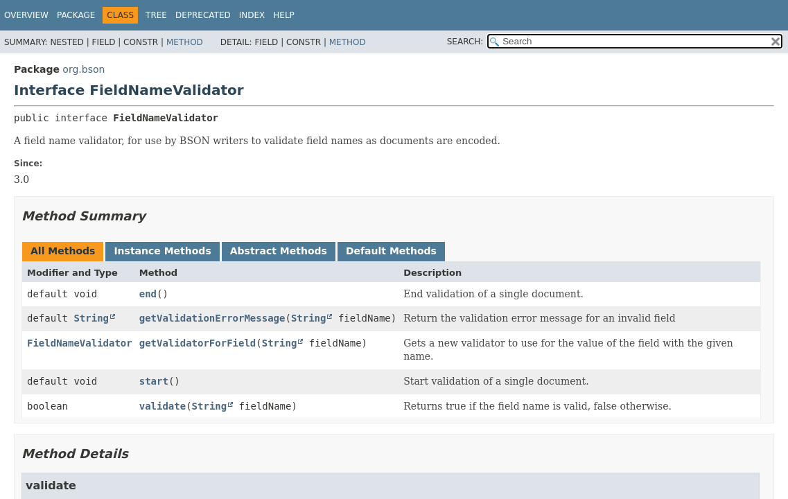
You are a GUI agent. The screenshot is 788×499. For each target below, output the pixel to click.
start (153, 381)
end (148, 293)
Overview (26, 15)
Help (284, 15)
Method (184, 42)
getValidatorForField (197, 343)
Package (76, 15)
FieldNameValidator (79, 343)
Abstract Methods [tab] (278, 250)
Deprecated (203, 15)
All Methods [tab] (62, 250)
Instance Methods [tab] (162, 250)
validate (162, 406)
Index (252, 15)
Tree (156, 15)
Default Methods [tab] (391, 250)
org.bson (83, 69)
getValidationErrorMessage (212, 318)
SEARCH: (465, 41)
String (91, 318)
